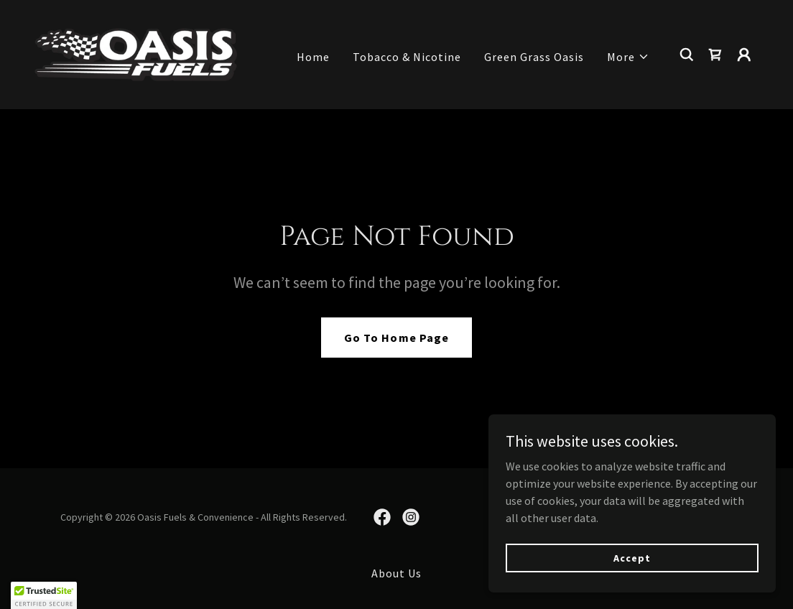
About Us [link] (396, 573)
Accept (631, 557)
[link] (135, 53)
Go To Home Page (396, 337)
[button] (628, 56)
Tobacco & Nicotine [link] (407, 57)
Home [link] (313, 57)
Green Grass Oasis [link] (534, 57)
